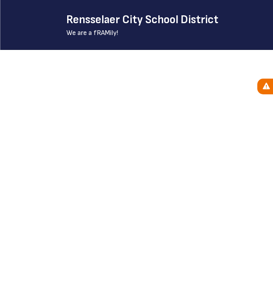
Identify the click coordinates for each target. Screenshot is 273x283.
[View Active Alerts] (265, 86)
